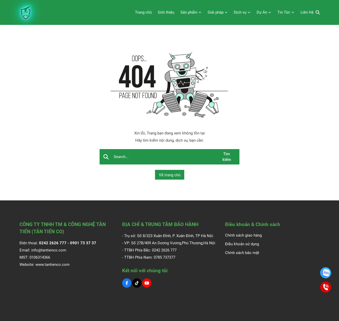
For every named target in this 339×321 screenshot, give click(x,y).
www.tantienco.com (52, 264)
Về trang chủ (169, 175)
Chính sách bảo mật (242, 252)
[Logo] (26, 12)
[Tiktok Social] (136, 283)
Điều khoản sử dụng (242, 244)
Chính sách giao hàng (243, 235)
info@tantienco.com (48, 250)
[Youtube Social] (146, 283)
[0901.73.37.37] (325, 272)
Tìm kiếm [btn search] (226, 157)
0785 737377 (164, 257)
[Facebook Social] (126, 283)
